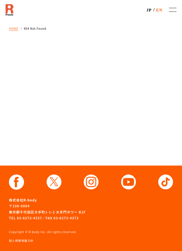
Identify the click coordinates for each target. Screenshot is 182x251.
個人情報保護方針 (21, 240)
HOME (13, 28)
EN (159, 10)
